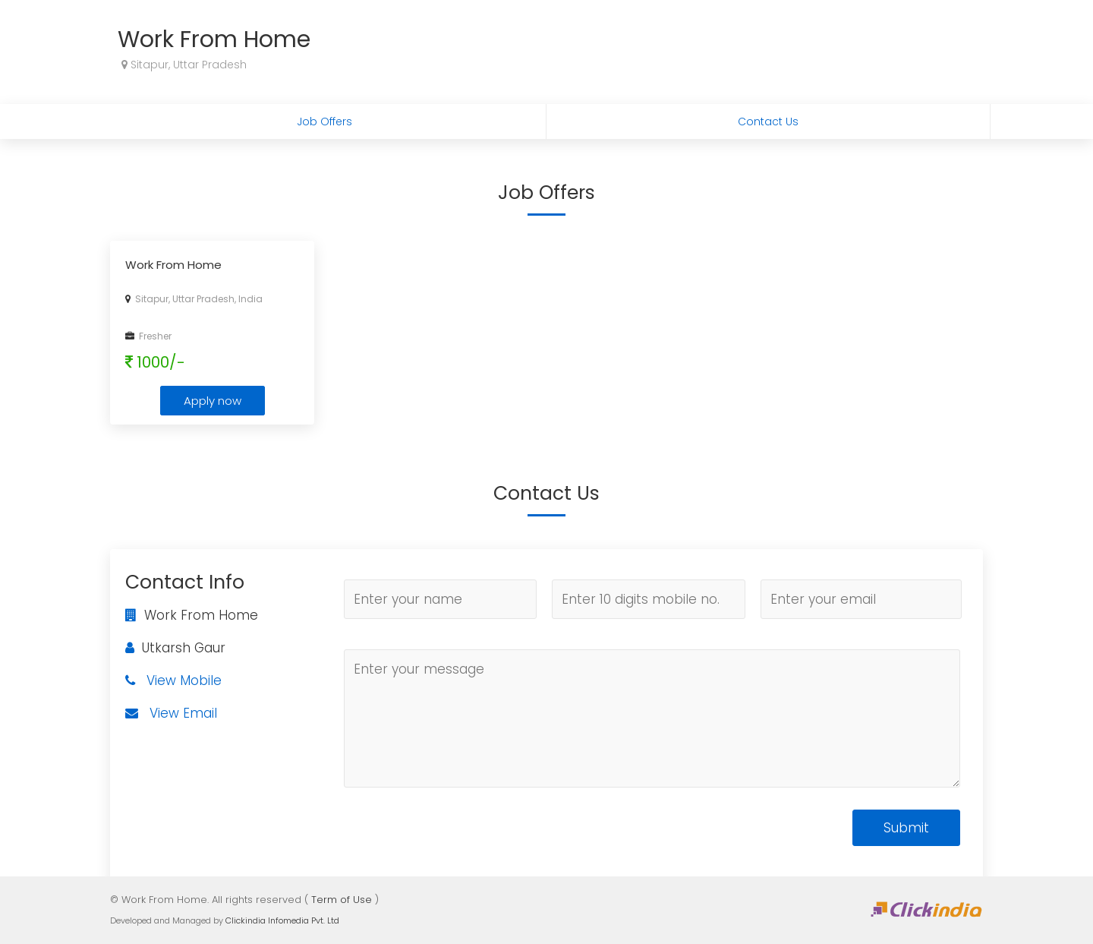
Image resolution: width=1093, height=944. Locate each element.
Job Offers (324, 121)
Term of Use (341, 899)
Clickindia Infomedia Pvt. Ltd (282, 920)
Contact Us (768, 121)
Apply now (212, 401)
